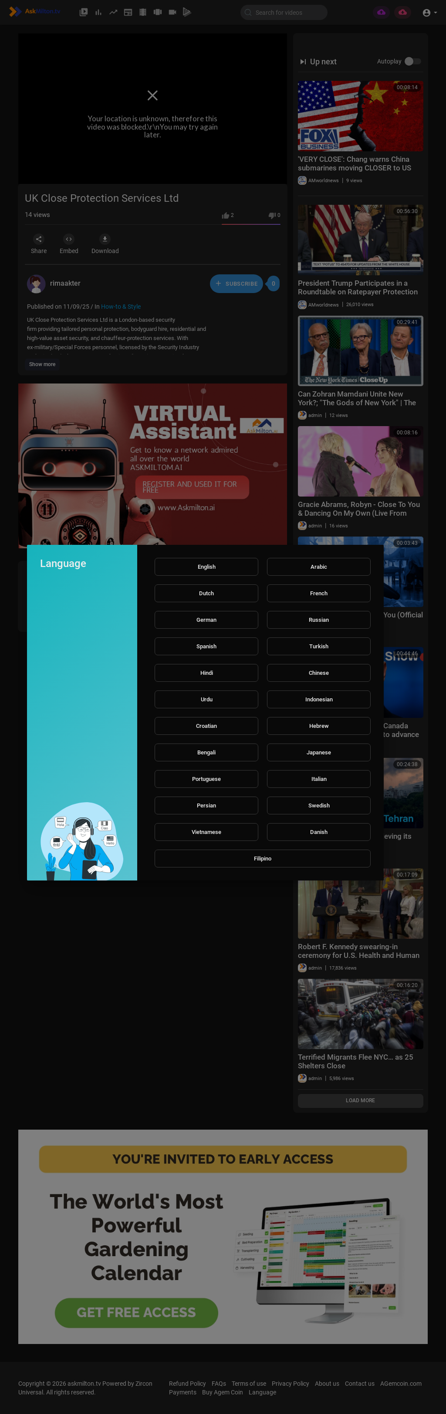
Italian (319, 779)
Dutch (206, 593)
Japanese (319, 752)
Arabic (319, 567)
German (206, 620)
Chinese (319, 673)
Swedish (319, 805)
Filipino (262, 858)
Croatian (206, 726)
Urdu (207, 699)
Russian (319, 620)
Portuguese (206, 779)
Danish (319, 832)
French (319, 593)
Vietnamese (206, 832)
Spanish (206, 646)
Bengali (206, 752)
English (207, 567)
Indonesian (319, 699)
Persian (206, 805)
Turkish (318, 646)
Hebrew (319, 726)
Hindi (206, 673)
